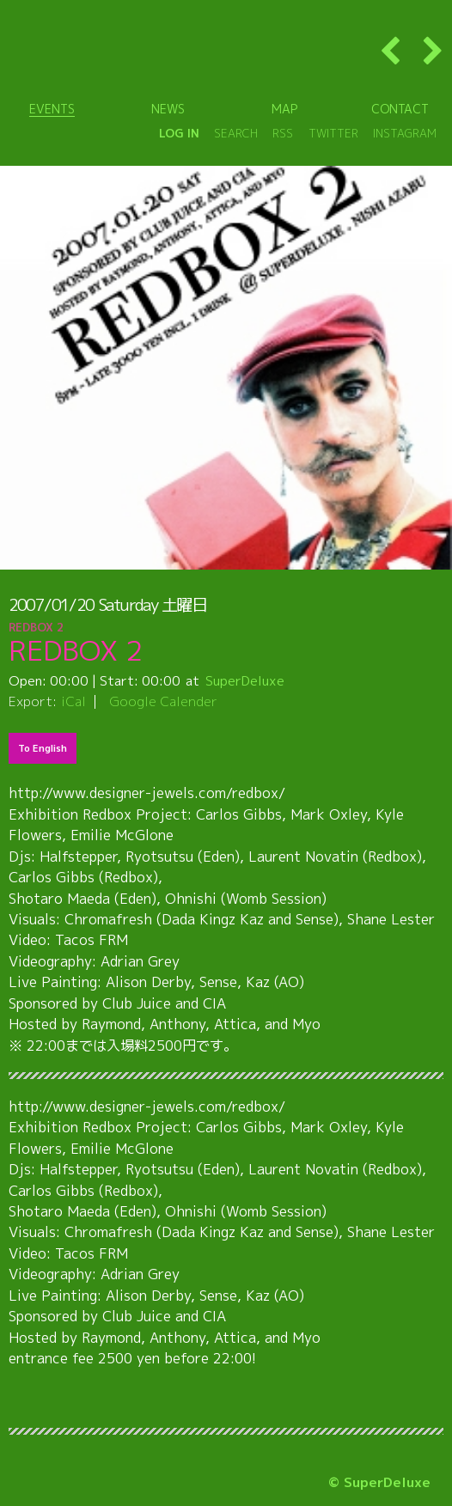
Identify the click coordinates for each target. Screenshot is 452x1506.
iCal (73, 701)
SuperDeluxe (244, 680)
